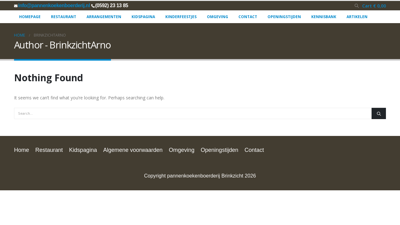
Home (21, 150)
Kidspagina (143, 16)
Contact (247, 16)
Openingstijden (284, 16)
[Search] (379, 113)
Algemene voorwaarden (132, 150)
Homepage (30, 16)
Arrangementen (104, 16)
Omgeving (217, 16)
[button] (356, 6)
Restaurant (63, 16)
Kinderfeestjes (181, 16)
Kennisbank (323, 16)
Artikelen (357, 16)
